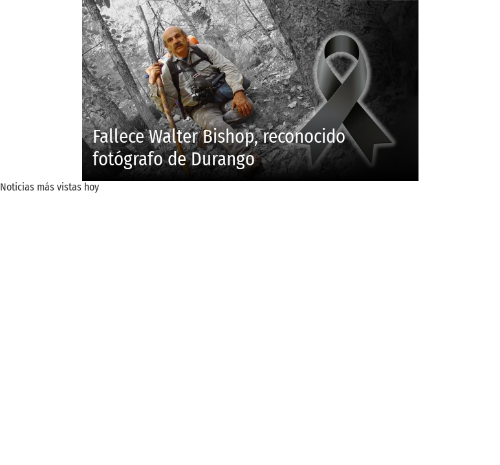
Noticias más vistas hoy (49, 187)
